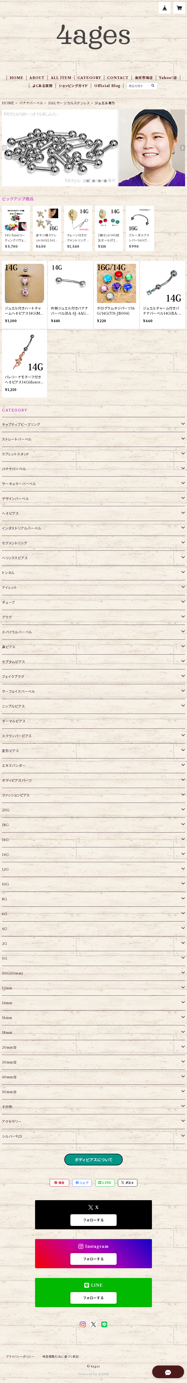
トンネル (8, 573)
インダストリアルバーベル (21, 528)
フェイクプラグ (13, 676)
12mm (7, 988)
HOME (16, 78)
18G (5, 825)
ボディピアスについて (93, 1159)
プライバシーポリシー (20, 1356)
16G (5, 840)
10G (5, 884)
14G (5, 854)
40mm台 (9, 1077)
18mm (7, 1032)
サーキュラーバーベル (19, 484)
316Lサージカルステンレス (69, 103)
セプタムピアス (13, 662)
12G (5, 869)
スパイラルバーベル (17, 632)
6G (4, 914)
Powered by (93, 1374)
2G (4, 943)
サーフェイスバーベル (18, 691)
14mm (7, 1003)
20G (5, 810)
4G (4, 929)
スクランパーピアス (17, 736)
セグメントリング (14, 543)
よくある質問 (42, 86)
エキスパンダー (14, 765)
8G (4, 899)
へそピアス (10, 513)
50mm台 (9, 1092)
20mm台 (9, 1047)
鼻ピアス (9, 647)
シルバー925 (12, 1136)
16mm (7, 1018)
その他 (7, 1107)
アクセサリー (12, 1121)
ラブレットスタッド (15, 454)
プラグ (7, 617)
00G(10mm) (12, 973)
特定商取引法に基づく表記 (60, 1356)
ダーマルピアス (14, 721)
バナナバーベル (31, 103)
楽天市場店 (144, 78)
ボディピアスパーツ (17, 780)
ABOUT (37, 78)
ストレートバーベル (17, 439)
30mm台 (9, 1062)
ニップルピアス (13, 706)
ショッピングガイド (73, 86)
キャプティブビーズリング (21, 424)
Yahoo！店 (168, 78)
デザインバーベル (15, 498)
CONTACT (118, 78)
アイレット (9, 587)
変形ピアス (10, 751)
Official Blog (107, 86)
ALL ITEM (61, 78)
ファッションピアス (16, 795)
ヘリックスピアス (15, 558)
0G (5, 958)
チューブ (8, 602)
